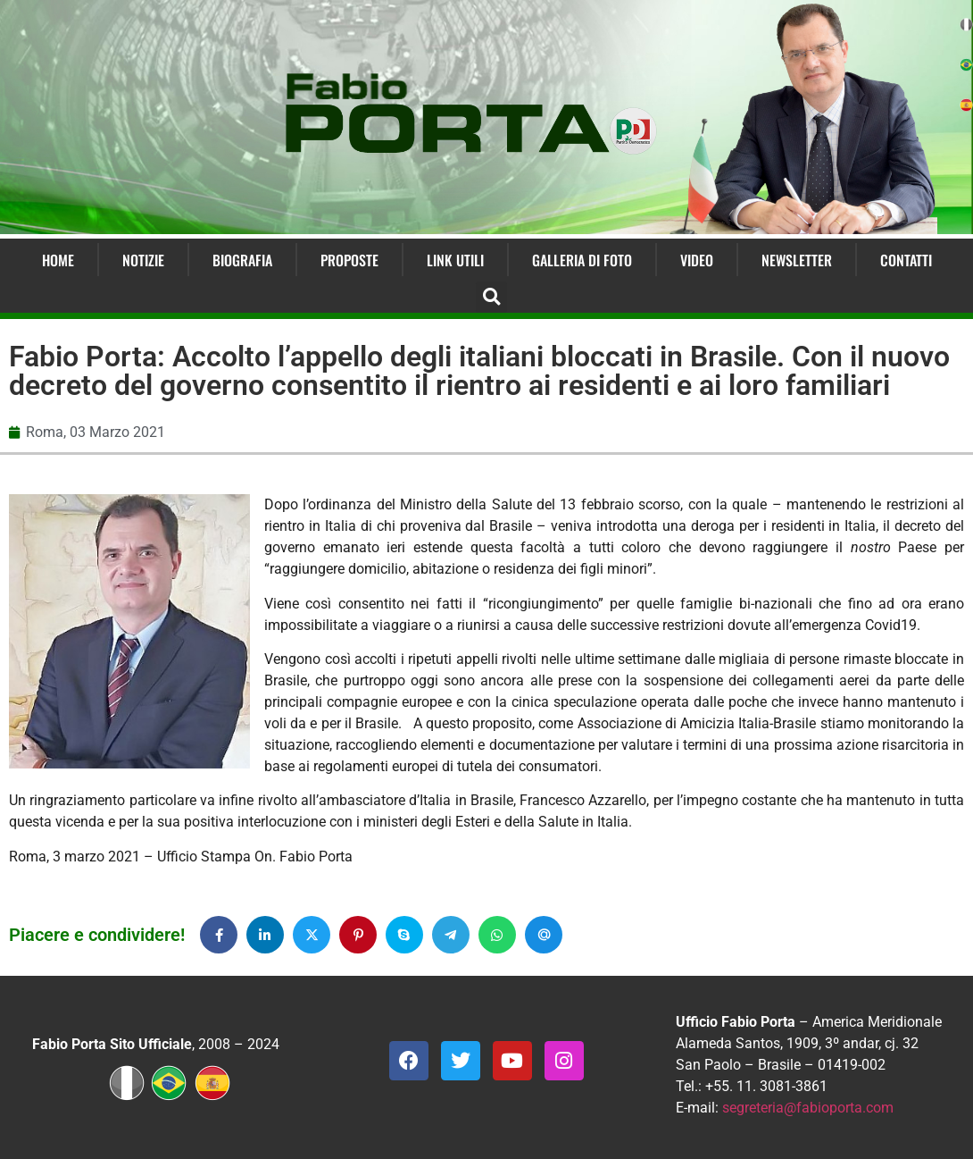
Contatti (906, 260)
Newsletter (796, 260)
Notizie (143, 260)
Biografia (242, 260)
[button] (491, 297)
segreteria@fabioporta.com (808, 1107)
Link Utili (455, 260)
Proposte (349, 260)
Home (58, 260)
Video (696, 260)
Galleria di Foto (582, 260)
